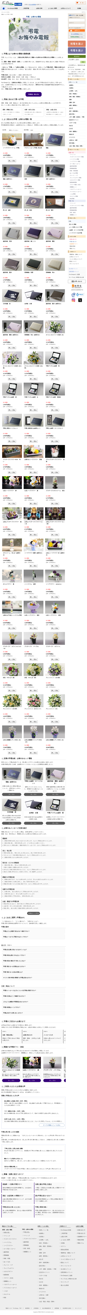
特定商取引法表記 (67, 1308)
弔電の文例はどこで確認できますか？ (14, 996)
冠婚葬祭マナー (74, 244)
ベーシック (73, 154)
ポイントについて (74, 263)
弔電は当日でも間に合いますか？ (13, 1013)
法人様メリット (73, 268)
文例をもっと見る (33, 913)
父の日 (71, 128)
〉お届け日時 (63, 1236)
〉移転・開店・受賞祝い (45, 1246)
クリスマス (72, 137)
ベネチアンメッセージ (75, 189)
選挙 (70, 99)
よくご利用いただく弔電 (75, 227)
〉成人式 (40, 1259)
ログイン (84, 12)
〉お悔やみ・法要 (43, 1295)
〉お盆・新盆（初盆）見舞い (46, 1301)
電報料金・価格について (76, 254)
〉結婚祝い (41, 1233)
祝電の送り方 (73, 239)
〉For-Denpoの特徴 (65, 1230)
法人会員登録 (32, 4)
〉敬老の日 (41, 1288)
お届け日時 (39, 8)
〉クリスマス (42, 1291)
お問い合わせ (77, 281)
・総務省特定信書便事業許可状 (76, 289)
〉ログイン (62, 1246)
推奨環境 (27, 1308)
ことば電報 (73, 194)
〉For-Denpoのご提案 (65, 1275)
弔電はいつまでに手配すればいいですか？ (15, 936)
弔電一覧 (71, 201)
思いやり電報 (72, 224)
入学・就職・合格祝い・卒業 (76, 117)
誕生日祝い (72, 114)
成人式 (71, 108)
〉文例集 (62, 1243)
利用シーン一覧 (73, 82)
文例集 (79, 8)
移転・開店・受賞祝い (75, 96)
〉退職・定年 (42, 1253)
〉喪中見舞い (42, 1298)
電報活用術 (72, 246)
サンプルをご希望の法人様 (76, 277)
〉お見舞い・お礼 (43, 1240)
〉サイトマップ (64, 1282)
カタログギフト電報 (75, 180)
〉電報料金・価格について (67, 1253)
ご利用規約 (36, 1308)
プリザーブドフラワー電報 (77, 156)
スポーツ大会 (72, 122)
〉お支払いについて (65, 1256)
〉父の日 (40, 1282)
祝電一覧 (71, 152)
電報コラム (72, 248)
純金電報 (72, 198)
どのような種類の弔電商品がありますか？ (15, 1001)
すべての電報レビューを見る (51, 1125)
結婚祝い (71, 85)
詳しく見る (12, 161)
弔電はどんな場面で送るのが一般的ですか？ (16, 931)
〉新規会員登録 (64, 1249)
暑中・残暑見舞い (74, 111)
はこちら (77, 34)
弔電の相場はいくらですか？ (11, 1007)
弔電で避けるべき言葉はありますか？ (14, 966)
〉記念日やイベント (44, 1272)
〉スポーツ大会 (42, 1275)
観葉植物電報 (73, 182)
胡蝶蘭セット (73, 187)
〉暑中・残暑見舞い (44, 1262)
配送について (73, 261)
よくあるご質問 (52, 8)
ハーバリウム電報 (74, 159)
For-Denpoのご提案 (74, 274)
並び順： (4, 130)
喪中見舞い (72, 143)
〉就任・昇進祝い (43, 1243)
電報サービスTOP (5, 14)
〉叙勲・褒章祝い (43, 1256)
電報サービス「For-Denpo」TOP (14, 1308)
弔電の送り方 (73, 241)
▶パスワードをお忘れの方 (75, 27)
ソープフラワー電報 (75, 161)
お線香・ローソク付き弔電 (76, 230)
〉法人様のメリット (65, 1269)
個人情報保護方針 (46, 1308)
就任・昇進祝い (73, 93)
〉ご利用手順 (63, 1233)
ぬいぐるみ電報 (74, 173)
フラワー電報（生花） (75, 184)
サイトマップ (78, 1308)
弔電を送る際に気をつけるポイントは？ (15, 949)
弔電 (12, 14)
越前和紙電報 (73, 166)
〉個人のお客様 (64, 1285)
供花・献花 (73, 212)
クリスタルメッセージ (75, 191)
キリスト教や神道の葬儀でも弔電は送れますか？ (17, 977)
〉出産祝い (41, 1236)
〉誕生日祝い (42, 1265)
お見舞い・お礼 (73, 91)
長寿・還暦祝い (73, 131)
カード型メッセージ (75, 163)
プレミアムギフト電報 (75, 177)
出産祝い (71, 88)
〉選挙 (40, 1249)
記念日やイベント (74, 120)
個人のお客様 (66, 2)
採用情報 (57, 1308)
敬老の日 (71, 134)
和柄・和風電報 (74, 170)
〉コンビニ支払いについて (67, 1259)
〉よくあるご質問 (64, 1240)
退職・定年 (72, 102)
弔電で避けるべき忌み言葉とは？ (13, 972)
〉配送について (64, 1262)
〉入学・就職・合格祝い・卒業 (47, 1269)
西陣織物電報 (73, 168)
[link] (80, 295)
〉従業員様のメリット (66, 1272)
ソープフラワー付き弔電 (75, 233)
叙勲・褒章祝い (73, 105)
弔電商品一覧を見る (33, 94)
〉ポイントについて (65, 1265)
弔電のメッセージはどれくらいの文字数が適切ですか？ (19, 990)
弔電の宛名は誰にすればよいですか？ (14, 955)
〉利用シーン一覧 (43, 1230)
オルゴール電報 (74, 196)
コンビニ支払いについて (76, 259)
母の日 (71, 125)
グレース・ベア (74, 175)
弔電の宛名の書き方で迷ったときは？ (14, 961)
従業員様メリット (74, 271)
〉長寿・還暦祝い (43, 1285)
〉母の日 (40, 1278)
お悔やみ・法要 (73, 140)
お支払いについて (66, 8)
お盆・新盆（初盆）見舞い (76, 146)
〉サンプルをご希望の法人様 (68, 1278)
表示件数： (27, 130)
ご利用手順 (26, 8)
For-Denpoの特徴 (13, 8)
